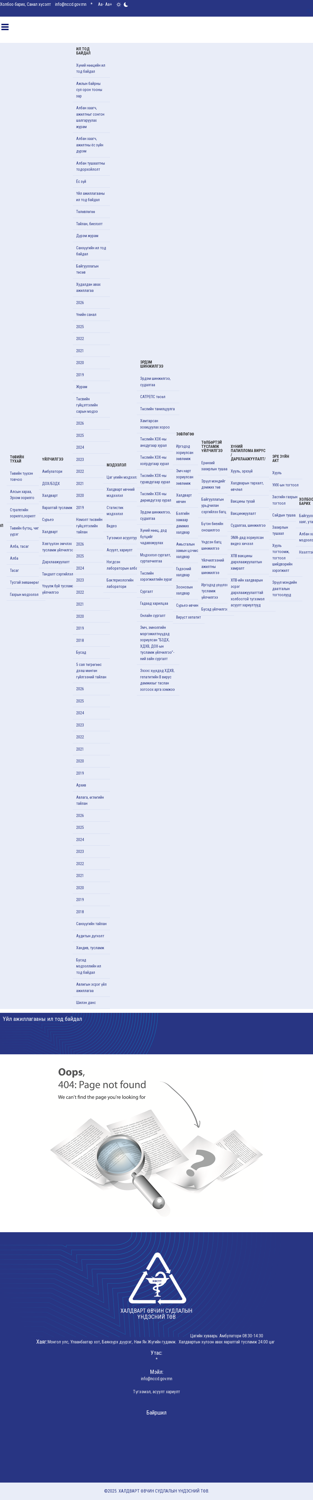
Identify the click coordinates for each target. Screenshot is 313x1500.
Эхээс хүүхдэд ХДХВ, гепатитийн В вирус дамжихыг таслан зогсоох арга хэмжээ (157, 680)
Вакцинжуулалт (243, 513)
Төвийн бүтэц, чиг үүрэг (24, 531)
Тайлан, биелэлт (89, 224)
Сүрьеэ (48, 519)
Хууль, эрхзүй (242, 471)
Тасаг (14, 570)
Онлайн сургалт (152, 615)
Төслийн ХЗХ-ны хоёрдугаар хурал (154, 460)
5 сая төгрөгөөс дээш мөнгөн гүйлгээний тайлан (91, 670)
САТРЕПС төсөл (152, 397)
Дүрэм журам (87, 235)
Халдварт (50, 495)
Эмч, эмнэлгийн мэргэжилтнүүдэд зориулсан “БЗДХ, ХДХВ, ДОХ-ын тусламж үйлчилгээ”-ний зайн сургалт (157, 643)
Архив (81, 785)
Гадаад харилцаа (154, 603)
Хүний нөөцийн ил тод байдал (90, 68)
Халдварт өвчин (184, 498)
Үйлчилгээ (52, 459)
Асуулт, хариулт (119, 550)
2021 (80, 351)
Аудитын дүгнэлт (90, 936)
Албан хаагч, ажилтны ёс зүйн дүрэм (89, 144)
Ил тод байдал (83, 51)
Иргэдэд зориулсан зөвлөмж (184, 452)
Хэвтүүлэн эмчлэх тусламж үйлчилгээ (58, 546)
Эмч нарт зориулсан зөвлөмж (184, 477)
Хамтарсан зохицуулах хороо (155, 424)
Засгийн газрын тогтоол (284, 500)
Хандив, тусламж (90, 948)
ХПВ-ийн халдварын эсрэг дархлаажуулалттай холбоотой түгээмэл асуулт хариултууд (248, 592)
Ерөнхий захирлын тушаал (215, 466)
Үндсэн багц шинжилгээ (211, 545)
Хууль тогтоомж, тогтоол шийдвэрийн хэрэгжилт (282, 558)
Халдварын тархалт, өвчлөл (247, 486)
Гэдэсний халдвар (183, 572)
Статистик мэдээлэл (115, 510)
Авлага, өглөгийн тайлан (90, 800)
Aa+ (108, 4)
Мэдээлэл (116, 465)
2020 (80, 362)
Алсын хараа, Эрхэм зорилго (22, 494)
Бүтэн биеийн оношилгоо (212, 526)
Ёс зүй (81, 181)
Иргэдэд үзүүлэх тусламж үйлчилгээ (214, 591)
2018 (80, 640)
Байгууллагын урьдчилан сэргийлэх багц (213, 505)
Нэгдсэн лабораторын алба (122, 565)
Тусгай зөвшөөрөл (24, 582)
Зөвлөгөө (185, 434)
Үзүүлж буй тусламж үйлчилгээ (58, 589)
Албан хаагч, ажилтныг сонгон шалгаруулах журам (90, 117)
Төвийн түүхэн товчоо (21, 476)
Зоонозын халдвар (184, 590)
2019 (80, 375)
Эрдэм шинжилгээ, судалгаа (155, 381)
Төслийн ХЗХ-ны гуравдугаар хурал (155, 478)
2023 (80, 459)
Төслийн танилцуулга (157, 409)
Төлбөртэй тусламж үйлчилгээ (211, 446)
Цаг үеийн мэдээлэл (123, 477)
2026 (80, 302)
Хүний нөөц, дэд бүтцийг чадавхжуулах (153, 536)
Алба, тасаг (19, 546)
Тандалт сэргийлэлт (58, 574)
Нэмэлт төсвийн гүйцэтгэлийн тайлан (89, 525)
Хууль (277, 473)
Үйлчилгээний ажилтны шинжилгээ (212, 566)
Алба (14, 558)
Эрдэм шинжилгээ (151, 364)
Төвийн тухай (17, 459)
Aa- (101, 4)
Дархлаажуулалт (56, 562)
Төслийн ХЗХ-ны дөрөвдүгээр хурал (155, 497)
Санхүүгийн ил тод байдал (91, 251)
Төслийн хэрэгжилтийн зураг (156, 576)
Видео (112, 526)
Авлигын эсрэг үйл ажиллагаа (91, 987)
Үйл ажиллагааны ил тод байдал (90, 196)
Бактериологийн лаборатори (120, 583)
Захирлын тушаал (280, 530)
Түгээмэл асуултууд (123, 538)
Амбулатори (52, 471)
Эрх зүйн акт (280, 458)
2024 (80, 447)
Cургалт (146, 591)
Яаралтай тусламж (57, 507)
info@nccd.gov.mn (70, 4)
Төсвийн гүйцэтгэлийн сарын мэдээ (87, 405)
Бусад (81, 652)
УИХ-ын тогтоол (285, 485)
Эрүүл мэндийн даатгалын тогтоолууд (284, 588)
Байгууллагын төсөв (87, 269)
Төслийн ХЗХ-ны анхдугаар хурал (153, 442)
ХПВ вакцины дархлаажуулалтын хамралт (246, 562)
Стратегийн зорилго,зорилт (22, 513)
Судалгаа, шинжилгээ (248, 525)
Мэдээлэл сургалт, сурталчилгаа (155, 558)
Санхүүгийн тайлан (91, 924)
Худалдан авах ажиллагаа (88, 287)
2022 (80, 338)
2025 (80, 327)
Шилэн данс (86, 1002)
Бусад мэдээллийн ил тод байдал (88, 966)
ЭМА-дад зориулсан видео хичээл (247, 540)
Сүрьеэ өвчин (187, 605)
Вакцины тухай (243, 501)
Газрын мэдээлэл (24, 594)
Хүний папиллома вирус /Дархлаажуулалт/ (248, 452)
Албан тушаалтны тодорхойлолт (90, 166)
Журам (81, 387)
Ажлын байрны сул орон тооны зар (89, 89)
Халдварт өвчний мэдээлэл (121, 492)
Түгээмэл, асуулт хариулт (156, 1391)
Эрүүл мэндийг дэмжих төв (213, 484)
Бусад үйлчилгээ (215, 609)
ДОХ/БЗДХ (51, 483)
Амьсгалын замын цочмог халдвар (188, 550)
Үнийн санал (86, 314)
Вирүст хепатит (188, 617)
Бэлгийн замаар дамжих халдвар (183, 522)
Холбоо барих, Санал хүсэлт (25, 4)
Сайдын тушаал (284, 515)
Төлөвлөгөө (85, 211)
